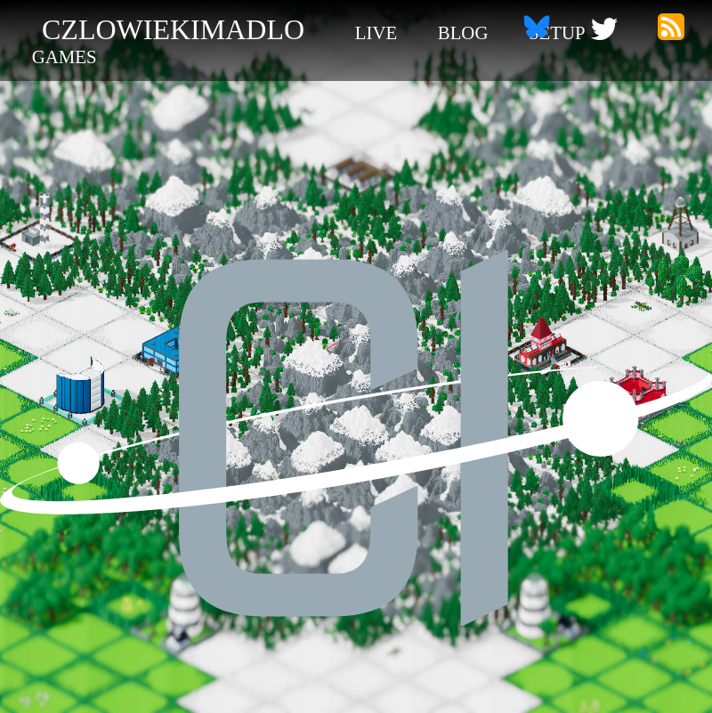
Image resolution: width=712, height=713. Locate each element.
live (376, 32)
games (64, 56)
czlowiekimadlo (173, 29)
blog (463, 32)
